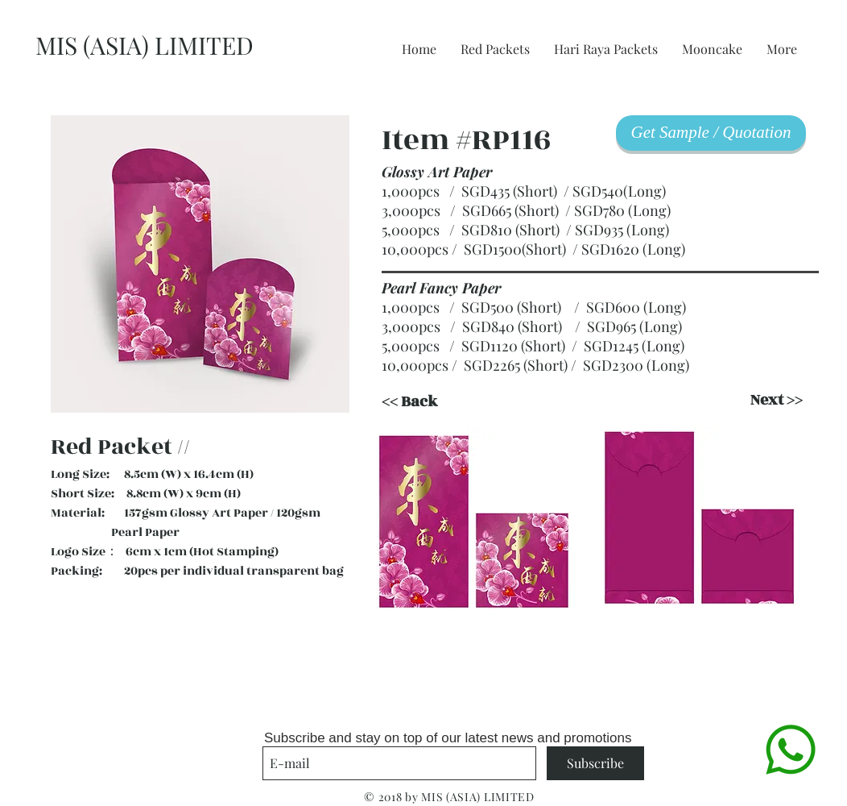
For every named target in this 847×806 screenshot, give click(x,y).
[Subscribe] (595, 763)
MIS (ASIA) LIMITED (144, 45)
